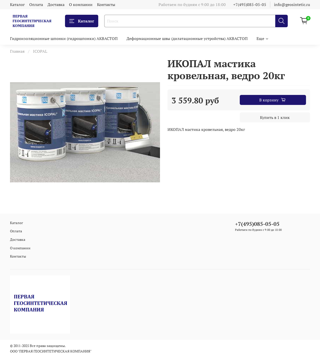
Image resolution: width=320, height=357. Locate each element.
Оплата (36, 4)
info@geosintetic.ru (292, 4)
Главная (17, 51)
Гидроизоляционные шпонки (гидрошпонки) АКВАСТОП (64, 38)
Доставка (56, 4)
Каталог (17, 4)
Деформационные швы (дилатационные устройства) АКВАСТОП (187, 38)
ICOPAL (40, 51)
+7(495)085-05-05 (249, 4)
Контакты (106, 4)
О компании (80, 4)
